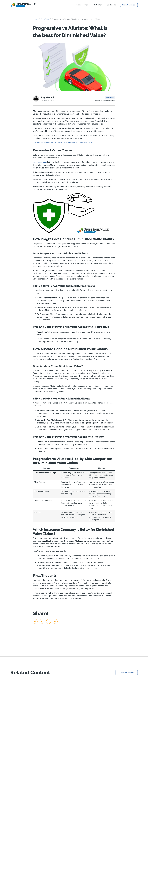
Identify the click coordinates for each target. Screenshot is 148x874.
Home (78, 5)
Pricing (86, 5)
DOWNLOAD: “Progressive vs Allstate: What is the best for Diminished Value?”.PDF (65, 143)
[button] (35, 621)
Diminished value (40, 162)
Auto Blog (45, 19)
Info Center (98, 5)
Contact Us (111, 5)
